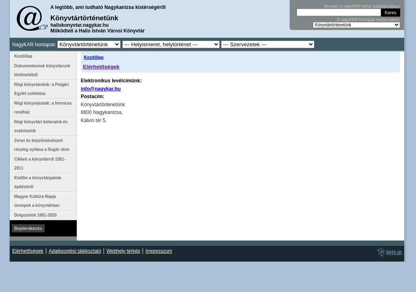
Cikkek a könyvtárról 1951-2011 (39, 163)
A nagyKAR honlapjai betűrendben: (368, 19)
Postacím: (92, 96)
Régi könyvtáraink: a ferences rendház (43, 107)
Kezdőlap (94, 57)
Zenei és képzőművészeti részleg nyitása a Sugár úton (41, 145)
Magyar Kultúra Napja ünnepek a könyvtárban (37, 201)
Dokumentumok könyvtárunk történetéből (42, 70)
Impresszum (158, 251)
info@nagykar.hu (101, 89)
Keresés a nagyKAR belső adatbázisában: (362, 6)
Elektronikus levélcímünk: (111, 81)
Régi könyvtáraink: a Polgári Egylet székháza (41, 89)
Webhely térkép (123, 251)
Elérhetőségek (101, 67)
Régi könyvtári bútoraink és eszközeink (40, 126)
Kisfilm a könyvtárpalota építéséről (37, 182)
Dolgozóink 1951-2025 (35, 215)
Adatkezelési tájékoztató (75, 251)
